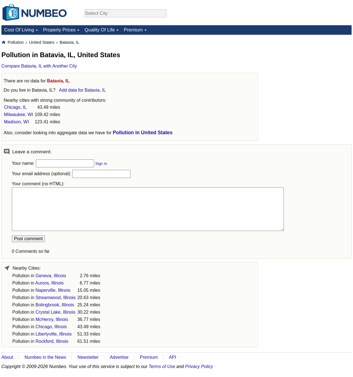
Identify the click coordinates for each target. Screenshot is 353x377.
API (172, 357)
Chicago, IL (15, 107)
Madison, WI (16, 121)
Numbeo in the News (45, 357)
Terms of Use (162, 366)
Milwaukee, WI (18, 114)
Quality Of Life (100, 30)
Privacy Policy (199, 366)
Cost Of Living (19, 30)
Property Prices (59, 30)
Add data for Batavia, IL (82, 90)
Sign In (101, 163)
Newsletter (88, 357)
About (7, 357)
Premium (133, 30)
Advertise (119, 357)
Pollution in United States (143, 132)
